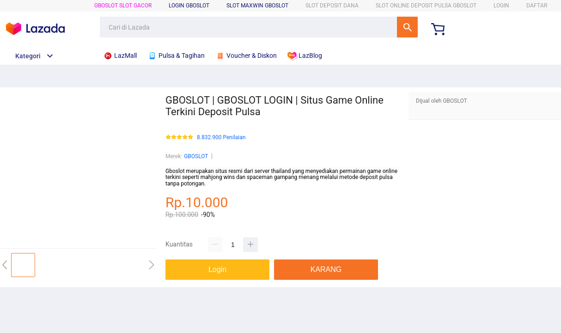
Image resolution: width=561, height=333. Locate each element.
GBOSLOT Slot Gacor (123, 5)
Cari (407, 27)
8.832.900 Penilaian (221, 138)
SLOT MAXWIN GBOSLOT (257, 5)
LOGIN (501, 5)
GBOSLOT (196, 156)
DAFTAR (536, 5)
